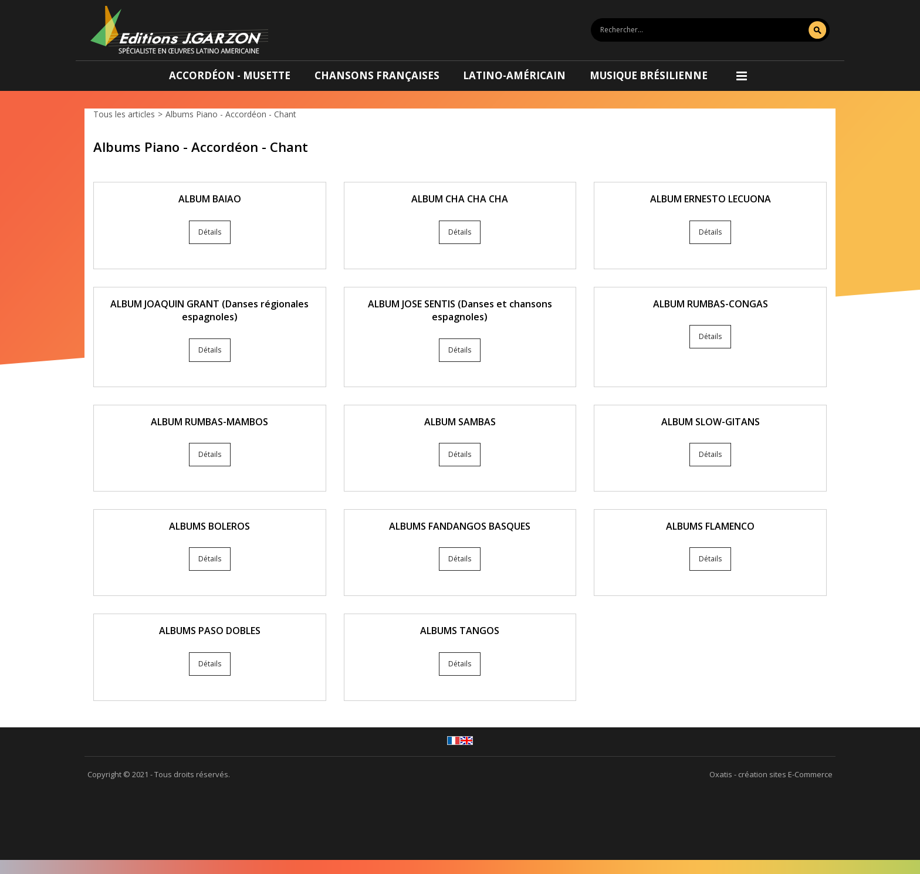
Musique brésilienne (649, 75)
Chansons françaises (376, 75)
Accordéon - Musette (229, 75)
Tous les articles (124, 114)
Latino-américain (514, 75)
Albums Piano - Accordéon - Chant (230, 114)
